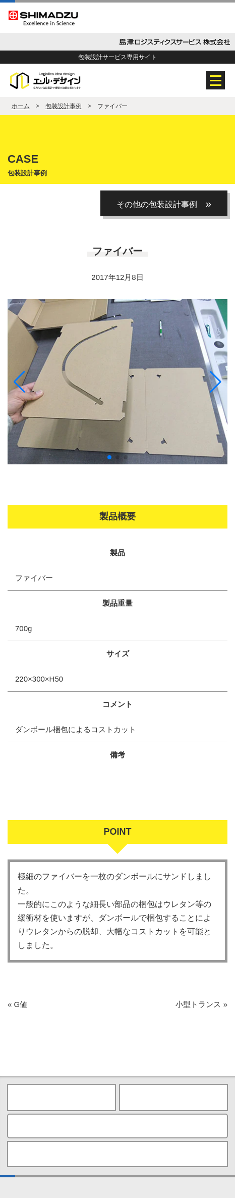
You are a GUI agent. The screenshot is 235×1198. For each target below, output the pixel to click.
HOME (61, 1097)
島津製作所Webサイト (181, 1154)
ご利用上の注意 (115, 1154)
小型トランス (201, 1004)
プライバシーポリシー (49, 1154)
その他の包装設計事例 (163, 203)
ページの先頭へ (173, 1097)
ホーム (21, 106)
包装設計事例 (63, 106)
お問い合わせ (117, 1126)
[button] (215, 382)
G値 (17, 1004)
